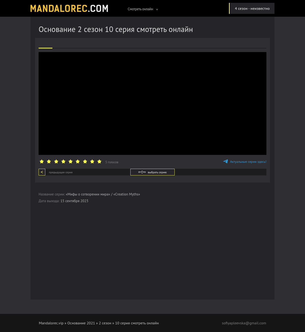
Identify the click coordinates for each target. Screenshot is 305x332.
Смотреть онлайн (143, 8)
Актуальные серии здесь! (244, 161)
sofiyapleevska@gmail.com (244, 323)
